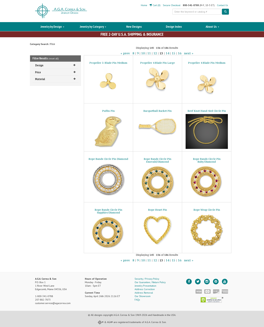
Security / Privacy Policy (147, 278)
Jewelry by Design (52, 27)
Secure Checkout (171, 5)
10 (143, 53)
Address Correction (145, 289)
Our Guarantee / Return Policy (150, 282)
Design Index (174, 27)
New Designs (134, 27)
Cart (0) (155, 5)
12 (155, 53)
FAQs (137, 299)
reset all (53, 58)
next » (188, 53)
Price (55, 72)
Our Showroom (143, 296)
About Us (212, 27)
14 (167, 53)
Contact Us (222, 5)
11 (149, 53)
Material (55, 79)
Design (55, 65)
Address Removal (144, 292)
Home (144, 5)
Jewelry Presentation (145, 285)
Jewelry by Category (93, 27)
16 (179, 53)
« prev (125, 53)
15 (173, 53)
